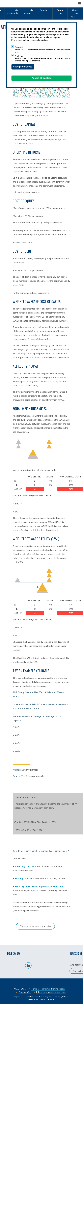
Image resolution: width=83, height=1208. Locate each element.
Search (43, 10)
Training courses (23, 878)
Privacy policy (25, 992)
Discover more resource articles (35, 926)
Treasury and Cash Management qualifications (39, 886)
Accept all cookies (41, 78)
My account (12, 12)
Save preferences (22, 66)
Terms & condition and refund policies (48, 989)
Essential (19, 47)
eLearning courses (24, 866)
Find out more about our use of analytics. (29, 40)
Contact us (61, 12)
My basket (28, 12)
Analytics (19, 56)
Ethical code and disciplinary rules (51, 992)
